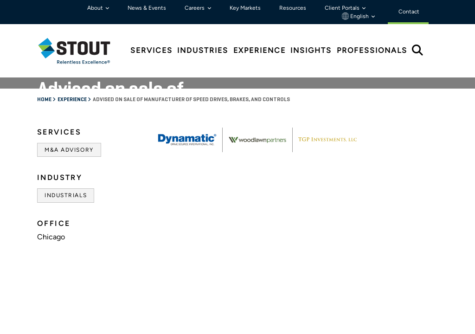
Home (44, 100)
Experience (73, 100)
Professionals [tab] (372, 50)
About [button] (95, 8)
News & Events (147, 8)
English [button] (356, 16)
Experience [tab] (259, 50)
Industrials (66, 195)
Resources (292, 8)
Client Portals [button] (343, 8)
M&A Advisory (69, 150)
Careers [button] (195, 8)
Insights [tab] (311, 50)
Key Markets (245, 8)
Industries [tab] (202, 50)
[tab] (81, 50)
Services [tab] (151, 50)
